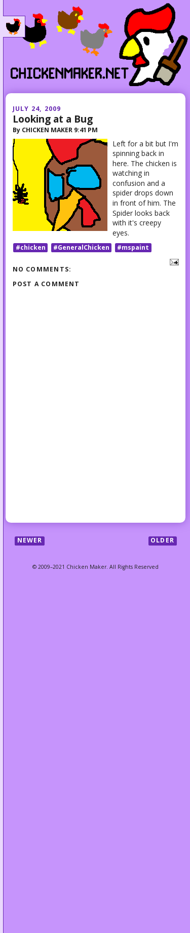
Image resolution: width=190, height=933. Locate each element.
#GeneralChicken (81, 247)
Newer (30, 540)
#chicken (31, 247)
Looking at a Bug (53, 119)
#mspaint (133, 247)
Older (162, 540)
